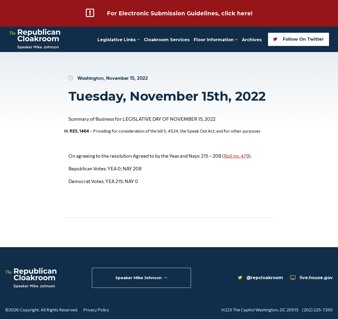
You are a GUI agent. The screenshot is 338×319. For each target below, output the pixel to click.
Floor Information (216, 39)
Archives (252, 39)
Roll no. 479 (236, 155)
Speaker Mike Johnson (142, 278)
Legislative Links (118, 39)
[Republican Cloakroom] (35, 39)
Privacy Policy (96, 309)
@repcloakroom (252, 278)
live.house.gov (309, 278)
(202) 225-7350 (317, 309)
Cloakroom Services (167, 39)
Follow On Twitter (298, 38)
